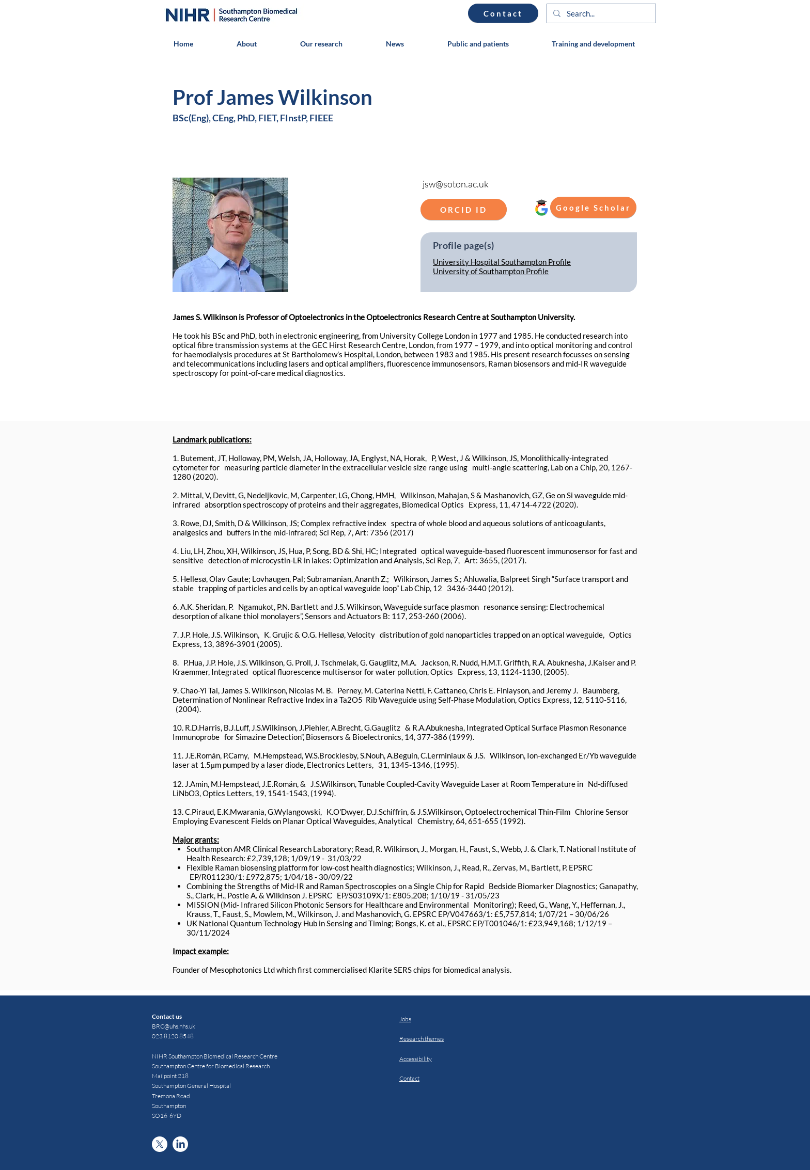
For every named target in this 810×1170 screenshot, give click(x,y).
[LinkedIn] (180, 1144)
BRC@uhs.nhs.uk (173, 1026)
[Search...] (600, 13)
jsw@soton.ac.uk (456, 183)
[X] (159, 1144)
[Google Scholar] (593, 207)
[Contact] (503, 13)
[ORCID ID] (463, 209)
